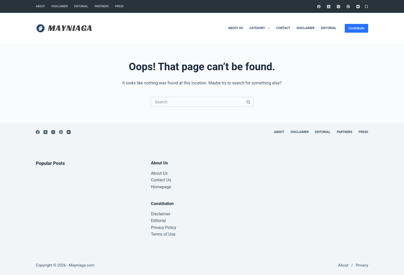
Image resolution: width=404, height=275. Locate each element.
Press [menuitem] (119, 6)
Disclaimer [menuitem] (60, 6)
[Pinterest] (348, 6)
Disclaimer (160, 213)
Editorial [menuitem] (81, 6)
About (343, 265)
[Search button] (248, 102)
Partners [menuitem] (101, 6)
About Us (159, 173)
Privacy (362, 265)
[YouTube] (358, 6)
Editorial (158, 220)
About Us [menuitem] (235, 28)
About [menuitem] (40, 6)
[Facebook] (319, 6)
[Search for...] (196, 102)
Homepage (161, 186)
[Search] (366, 6)
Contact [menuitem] (283, 28)
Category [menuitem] (260, 28)
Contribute (356, 28)
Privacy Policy (163, 227)
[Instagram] (338, 6)
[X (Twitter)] (328, 6)
